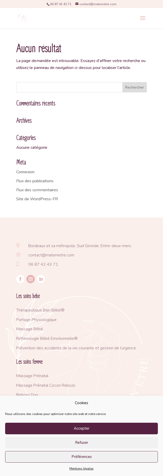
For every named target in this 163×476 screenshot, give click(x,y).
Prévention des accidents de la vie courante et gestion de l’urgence (76, 348)
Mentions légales (81, 468)
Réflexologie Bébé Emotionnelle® (47, 338)
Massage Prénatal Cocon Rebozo (45, 385)
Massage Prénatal (32, 376)
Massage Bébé (29, 329)
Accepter (81, 428)
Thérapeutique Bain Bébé (38, 310)
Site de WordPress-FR (37, 199)
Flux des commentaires (37, 190)
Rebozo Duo (27, 395)
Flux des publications (34, 181)
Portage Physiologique (36, 320)
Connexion (25, 172)
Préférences (81, 456)
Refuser (81, 442)
